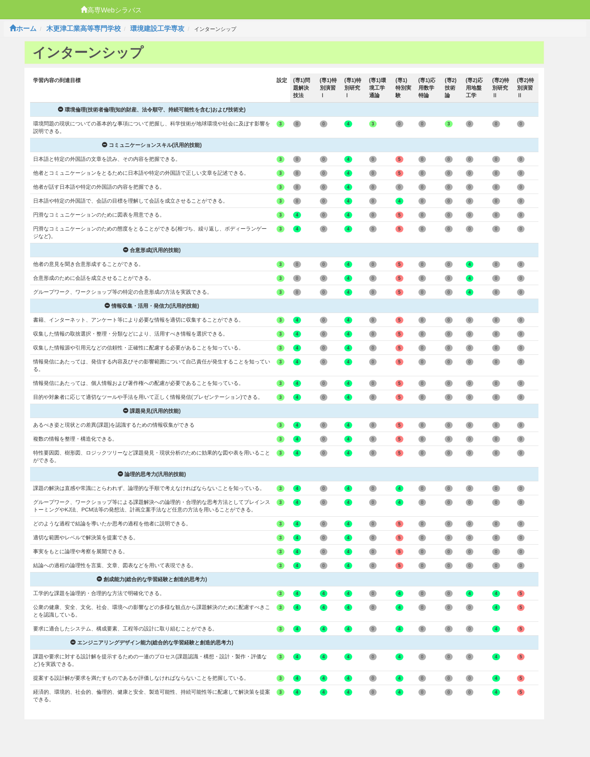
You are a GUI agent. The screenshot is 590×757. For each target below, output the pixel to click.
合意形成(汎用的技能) (152, 250)
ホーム (22, 28)
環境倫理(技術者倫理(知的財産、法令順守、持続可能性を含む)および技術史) (152, 110)
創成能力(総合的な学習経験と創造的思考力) (152, 579)
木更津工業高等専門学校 (83, 28)
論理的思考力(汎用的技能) (152, 474)
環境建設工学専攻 (157, 28)
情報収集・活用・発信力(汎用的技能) (152, 306)
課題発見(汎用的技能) (152, 411)
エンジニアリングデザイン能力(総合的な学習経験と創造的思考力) (151, 642)
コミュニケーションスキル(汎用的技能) (152, 145)
